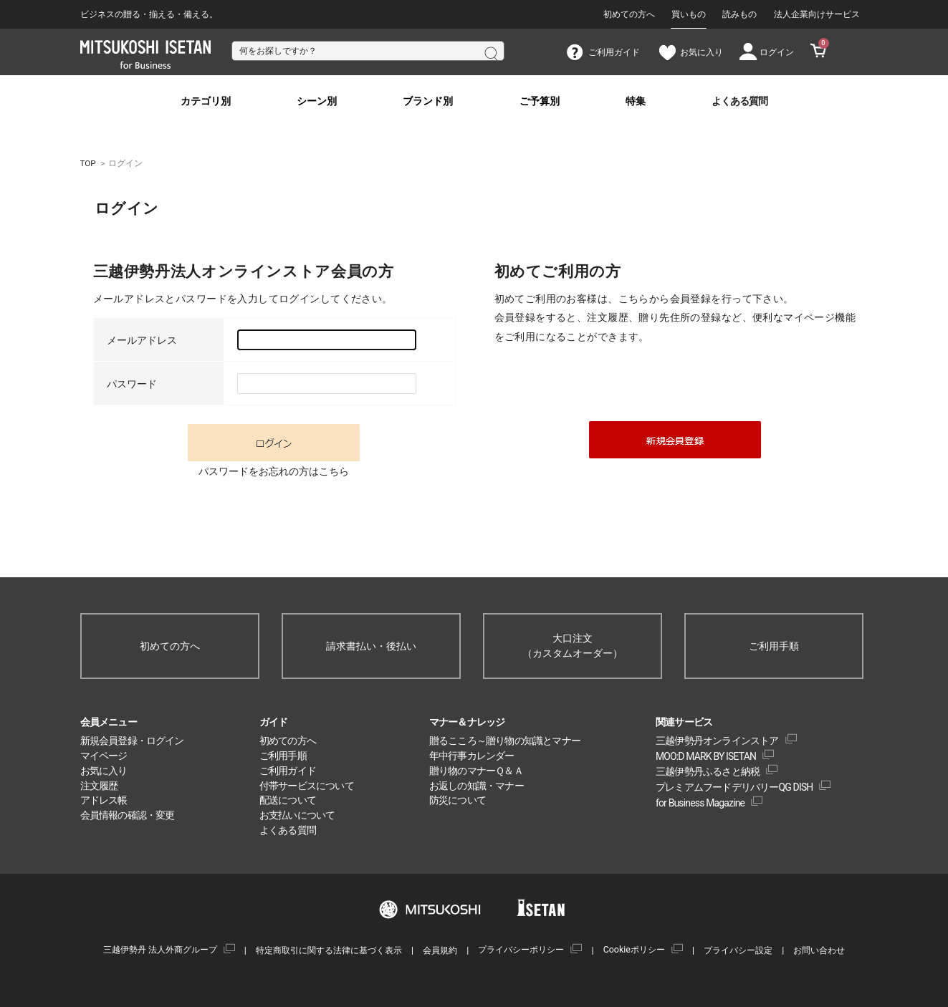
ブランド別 (428, 101)
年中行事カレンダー (471, 755)
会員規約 (440, 950)
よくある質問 (739, 101)
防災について (457, 800)
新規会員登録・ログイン (132, 740)
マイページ (104, 755)
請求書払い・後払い (371, 646)
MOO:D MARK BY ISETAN (706, 756)
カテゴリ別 (206, 101)
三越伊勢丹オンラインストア (717, 740)
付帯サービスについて (306, 785)
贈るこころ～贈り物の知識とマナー (504, 740)
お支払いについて (297, 815)
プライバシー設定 (738, 950)
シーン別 (317, 101)
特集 (636, 101)
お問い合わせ (819, 950)
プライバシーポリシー (521, 949)
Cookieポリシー (634, 949)
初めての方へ (629, 14)
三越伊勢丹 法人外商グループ (160, 949)
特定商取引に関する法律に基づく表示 (329, 950)
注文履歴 (99, 785)
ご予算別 (540, 101)
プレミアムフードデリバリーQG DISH (734, 787)
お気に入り (104, 770)
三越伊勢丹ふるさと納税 (708, 771)
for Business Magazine (700, 803)
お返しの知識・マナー (476, 785)
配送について (287, 800)
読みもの (739, 14)
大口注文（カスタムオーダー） (572, 645)
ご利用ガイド (287, 770)
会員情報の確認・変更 (127, 815)
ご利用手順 (774, 646)
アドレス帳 (104, 800)
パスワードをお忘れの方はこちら (273, 471)
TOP (88, 163)
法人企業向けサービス (817, 14)
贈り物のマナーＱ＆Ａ (476, 770)
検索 (490, 52)
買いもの (688, 14)
